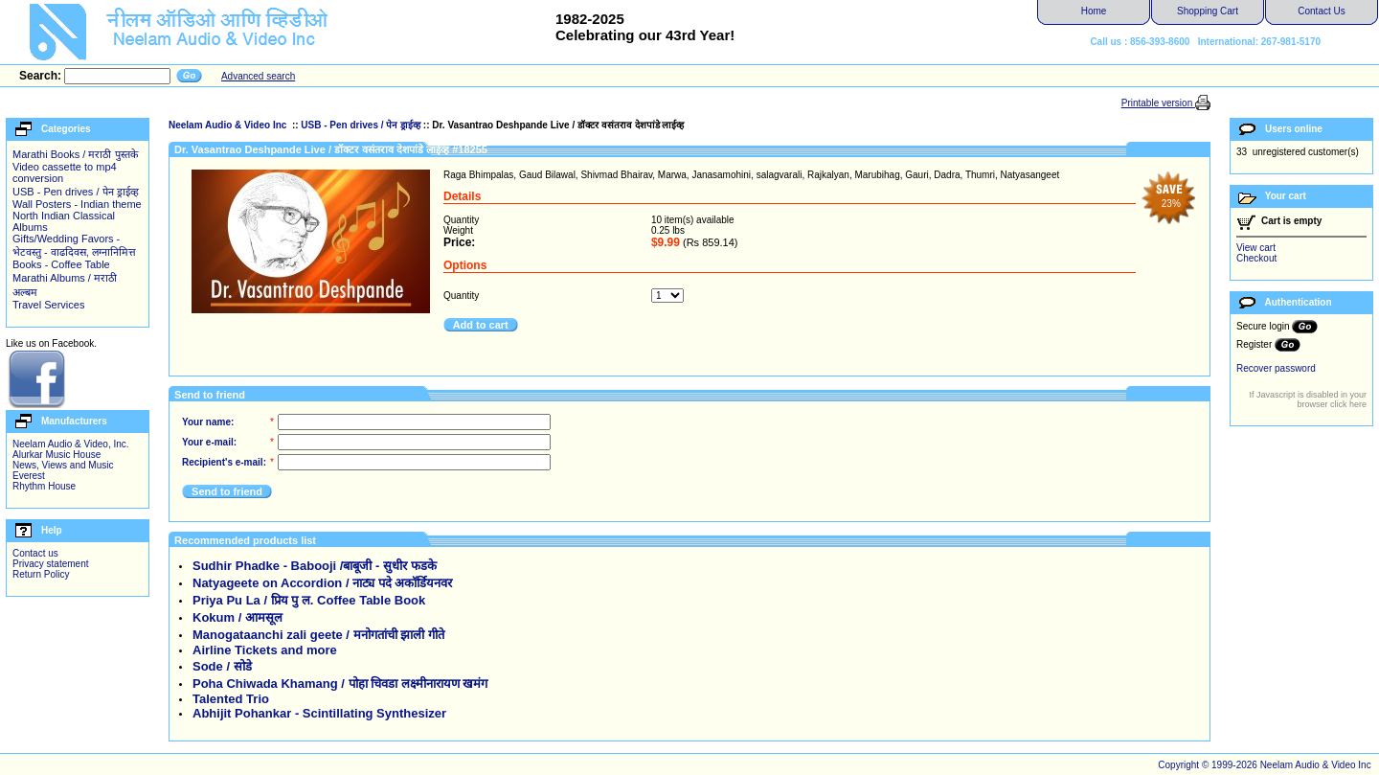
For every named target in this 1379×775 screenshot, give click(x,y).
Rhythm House (44, 486)
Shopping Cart (1207, 11)
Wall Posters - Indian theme (77, 204)
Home (1094, 11)
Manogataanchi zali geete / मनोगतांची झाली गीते (318, 634)
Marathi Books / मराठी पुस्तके (75, 154)
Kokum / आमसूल (237, 617)
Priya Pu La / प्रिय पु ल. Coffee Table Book (308, 600)
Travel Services (48, 304)
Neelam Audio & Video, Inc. (70, 444)
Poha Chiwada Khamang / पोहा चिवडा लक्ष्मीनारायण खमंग (339, 683)
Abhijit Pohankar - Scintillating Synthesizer (319, 713)
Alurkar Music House (56, 454)
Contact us (35, 553)
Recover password (1276, 368)
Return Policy (40, 574)
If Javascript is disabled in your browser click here (1308, 399)
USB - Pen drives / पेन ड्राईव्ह (75, 191)
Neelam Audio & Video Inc (229, 125)
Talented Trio (230, 699)
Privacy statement (50, 563)
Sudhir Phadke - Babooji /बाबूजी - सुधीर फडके (314, 565)
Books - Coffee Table (61, 264)
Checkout (1256, 258)
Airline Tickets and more (264, 650)
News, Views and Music (62, 465)
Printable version (1158, 103)
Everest (28, 475)
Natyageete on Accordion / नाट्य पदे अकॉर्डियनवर (322, 583)
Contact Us (1321, 11)
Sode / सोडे (222, 666)
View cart (1256, 247)
